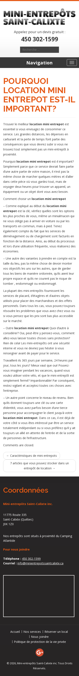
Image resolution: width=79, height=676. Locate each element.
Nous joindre (40, 637)
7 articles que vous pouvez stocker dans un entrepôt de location (39, 465)
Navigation (39, 62)
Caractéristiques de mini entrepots (31, 456)
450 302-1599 (39, 39)
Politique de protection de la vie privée (40, 642)
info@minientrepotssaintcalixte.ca (40, 563)
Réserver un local (56, 632)
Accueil (15, 632)
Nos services (32, 632)
